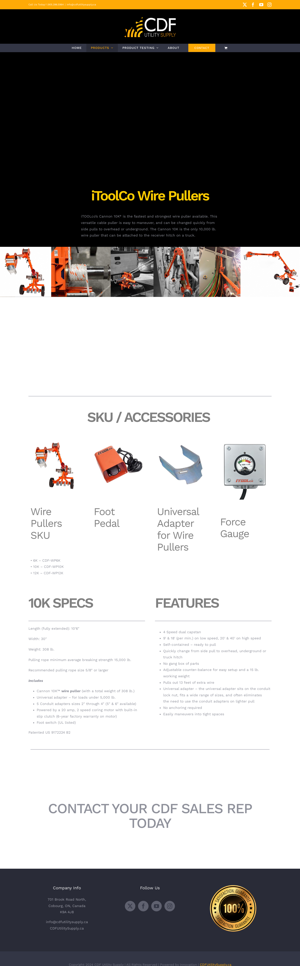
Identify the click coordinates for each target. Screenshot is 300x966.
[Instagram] (169, 906)
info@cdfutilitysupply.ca (81, 4)
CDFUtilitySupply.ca (67, 928)
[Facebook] (143, 906)
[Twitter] (130, 906)
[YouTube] (156, 906)
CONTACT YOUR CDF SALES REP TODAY (150, 815)
